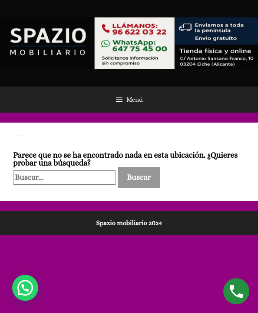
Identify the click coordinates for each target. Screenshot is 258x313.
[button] (25, 288)
